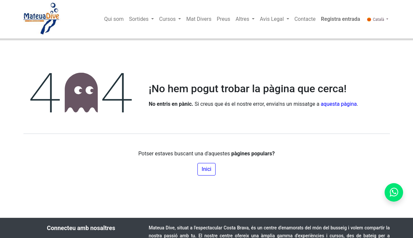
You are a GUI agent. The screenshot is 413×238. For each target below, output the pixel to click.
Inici (206, 169)
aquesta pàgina (339, 104)
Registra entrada (340, 19)
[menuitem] (114, 19)
